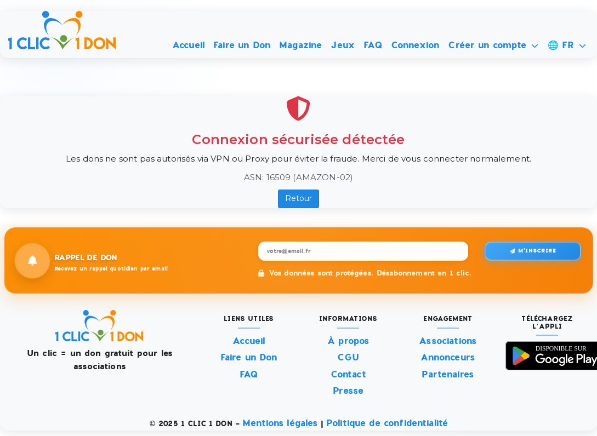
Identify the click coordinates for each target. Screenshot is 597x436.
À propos (348, 341)
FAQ (372, 45)
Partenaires (448, 374)
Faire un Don (241, 45)
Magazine (300, 45)
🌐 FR (567, 45)
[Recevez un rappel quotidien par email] (363, 251)
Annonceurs (447, 357)
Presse (348, 391)
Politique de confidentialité (387, 423)
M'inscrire (533, 250)
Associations (447, 341)
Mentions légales (279, 423)
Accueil (188, 45)
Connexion (415, 45)
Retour (298, 198)
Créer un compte (493, 45)
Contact (348, 374)
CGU (348, 357)
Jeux (343, 45)
